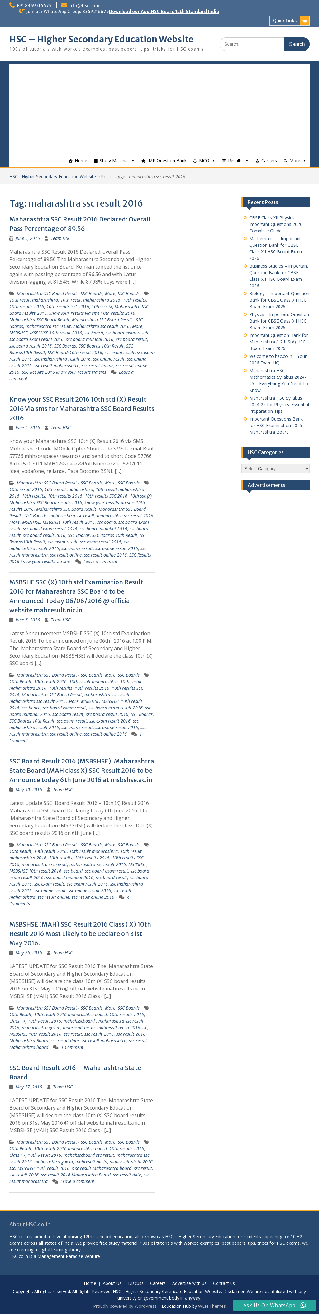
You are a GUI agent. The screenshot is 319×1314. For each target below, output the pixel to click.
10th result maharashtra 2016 (90, 300)
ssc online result (109, 359)
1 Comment (72, 1047)
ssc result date (65, 1041)
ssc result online (97, 365)
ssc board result (131, 339)
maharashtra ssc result (48, 326)
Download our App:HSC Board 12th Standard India (164, 11)
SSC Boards (129, 293)
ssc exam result (120, 352)
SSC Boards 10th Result (101, 346)
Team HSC (60, 238)
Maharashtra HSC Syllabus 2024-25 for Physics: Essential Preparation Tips (279, 404)
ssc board (93, 333)
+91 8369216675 (34, 5)
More (294, 160)
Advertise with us (189, 1284)
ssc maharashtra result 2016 (62, 359)
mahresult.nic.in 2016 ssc (122, 1027)
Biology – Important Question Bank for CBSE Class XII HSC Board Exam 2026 (279, 299)
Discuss (136, 1284)
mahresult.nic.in (79, 1027)
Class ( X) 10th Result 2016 (35, 1021)
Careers (269, 160)
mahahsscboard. (80, 1021)
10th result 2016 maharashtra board (70, 1014)
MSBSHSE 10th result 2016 (56, 333)
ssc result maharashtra (56, 365)
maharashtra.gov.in (41, 1027)
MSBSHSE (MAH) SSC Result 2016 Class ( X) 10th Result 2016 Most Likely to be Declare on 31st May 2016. (80, 933)
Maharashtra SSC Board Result (39, 320)
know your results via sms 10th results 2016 (92, 313)
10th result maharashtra (33, 300)
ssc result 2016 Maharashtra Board (76, 1175)
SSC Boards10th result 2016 (75, 352)
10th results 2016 (26, 306)
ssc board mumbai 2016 (89, 339)
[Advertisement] (159, 107)
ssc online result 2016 (116, 548)
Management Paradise (60, 1256)
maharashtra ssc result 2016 (101, 326)
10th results (134, 300)
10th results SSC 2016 (67, 306)
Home (81, 160)
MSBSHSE (18, 333)
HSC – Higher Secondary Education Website (101, 39)
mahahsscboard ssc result (89, 1155)
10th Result (20, 681)
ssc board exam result (127, 333)
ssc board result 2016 (30, 346)
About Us (112, 1284)
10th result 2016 (25, 489)
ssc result (73, 1034)
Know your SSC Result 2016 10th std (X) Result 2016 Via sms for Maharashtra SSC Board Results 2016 (81, 408)
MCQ (204, 160)
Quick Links (285, 20)
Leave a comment (100, 561)
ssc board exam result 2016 (36, 339)
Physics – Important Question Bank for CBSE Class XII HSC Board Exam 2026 (279, 320)
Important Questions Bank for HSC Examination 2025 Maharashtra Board (276, 425)
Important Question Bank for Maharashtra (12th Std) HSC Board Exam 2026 (278, 341)
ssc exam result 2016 (100, 542)
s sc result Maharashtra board (101, 1168)
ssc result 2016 (99, 1034)
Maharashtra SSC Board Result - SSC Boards (59, 293)
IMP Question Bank (167, 160)
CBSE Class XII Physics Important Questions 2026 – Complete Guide (277, 224)
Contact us (224, 1284)
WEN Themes (212, 1306)
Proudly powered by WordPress (125, 1306)
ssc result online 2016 (105, 555)
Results (235, 160)
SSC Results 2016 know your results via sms (64, 372)
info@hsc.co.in (84, 5)
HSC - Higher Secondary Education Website (52, 176)
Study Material (114, 160)
